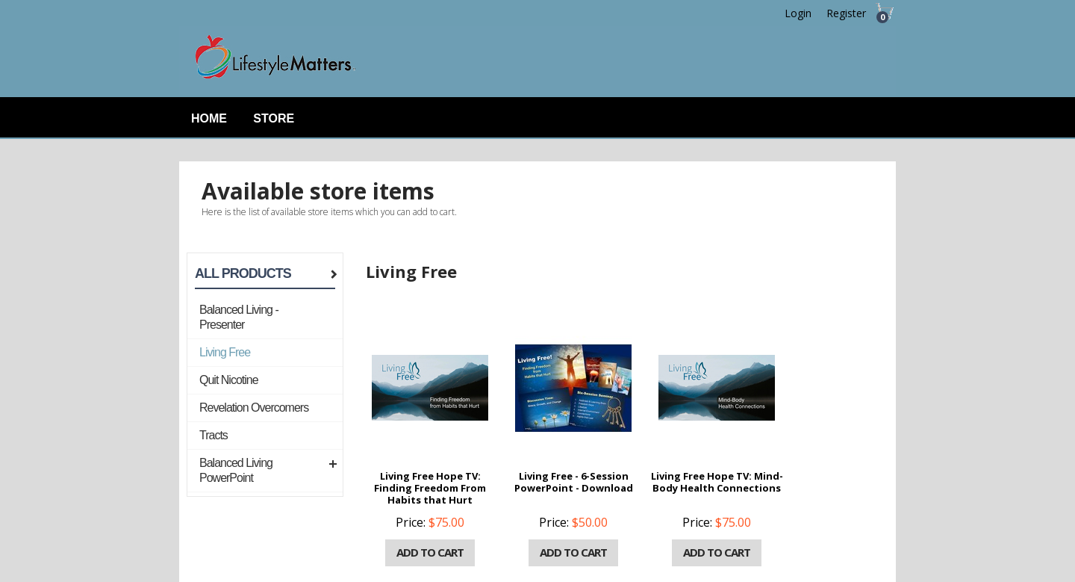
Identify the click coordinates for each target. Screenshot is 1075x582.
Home (209, 118)
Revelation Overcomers (253, 407)
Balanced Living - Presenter (238, 317)
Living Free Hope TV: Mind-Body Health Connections (717, 482)
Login (798, 13)
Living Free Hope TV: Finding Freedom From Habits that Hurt (430, 488)
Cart (880, 16)
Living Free (224, 352)
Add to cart (430, 552)
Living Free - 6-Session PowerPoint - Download (573, 482)
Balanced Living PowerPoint (235, 470)
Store (273, 118)
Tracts (213, 435)
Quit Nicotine (228, 380)
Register (846, 13)
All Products (243, 273)
